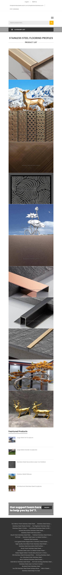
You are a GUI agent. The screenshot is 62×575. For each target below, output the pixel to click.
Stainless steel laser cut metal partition (35, 537)
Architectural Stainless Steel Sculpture (29, 486)
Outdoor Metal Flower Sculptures (31, 227)
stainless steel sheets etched (21, 526)
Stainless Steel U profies (19, 528)
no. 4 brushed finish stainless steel (31, 557)
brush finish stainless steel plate (20, 535)
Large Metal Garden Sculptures (27, 450)
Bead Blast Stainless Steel (31, 259)
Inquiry (46, 507)
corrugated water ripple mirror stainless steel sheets (31, 541)
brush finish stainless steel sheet (31, 548)
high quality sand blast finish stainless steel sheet (31, 544)
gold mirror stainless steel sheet (20, 562)
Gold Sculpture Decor (30, 414)
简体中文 (34, 2)
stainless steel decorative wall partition (31, 546)
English (27, 2)
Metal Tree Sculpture (31, 383)
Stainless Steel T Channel (31, 352)
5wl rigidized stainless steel (40, 526)
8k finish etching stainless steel (42, 562)
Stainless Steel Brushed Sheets (31, 165)
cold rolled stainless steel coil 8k (39, 528)
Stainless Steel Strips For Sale (31, 321)
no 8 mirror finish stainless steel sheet (23, 524)
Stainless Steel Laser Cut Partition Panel (31, 196)
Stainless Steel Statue (31, 103)
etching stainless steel (43, 555)
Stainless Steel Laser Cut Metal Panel (31, 134)
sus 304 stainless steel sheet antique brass (26, 568)
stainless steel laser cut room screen (31, 564)
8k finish (17, 537)
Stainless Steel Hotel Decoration (31, 533)
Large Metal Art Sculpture (25, 437)
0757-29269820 (14, 9)
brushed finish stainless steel (31, 566)
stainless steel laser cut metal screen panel (31, 550)
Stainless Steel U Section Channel (31, 290)
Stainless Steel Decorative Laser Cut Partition (31, 462)
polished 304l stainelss (31, 539)
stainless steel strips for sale (31, 571)
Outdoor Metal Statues (24, 474)
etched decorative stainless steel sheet (31, 530)
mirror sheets (45, 568)
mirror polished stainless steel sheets (31, 559)
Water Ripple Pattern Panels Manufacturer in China (31, 553)
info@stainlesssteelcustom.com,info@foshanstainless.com (26, 5)
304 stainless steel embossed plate (23, 555)
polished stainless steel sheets (42, 535)
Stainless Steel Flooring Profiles (31, 72)
